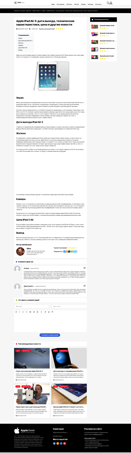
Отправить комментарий (50, 335)
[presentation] (27, 335)
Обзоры (85, 4)
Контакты (101, 4)
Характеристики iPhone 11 (60, 433)
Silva (29, 249)
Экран (20, 38)
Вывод (20, 50)
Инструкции (63, 4)
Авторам (93, 4)
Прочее (79, 4)
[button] (16, 312)
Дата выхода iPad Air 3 (25, 40)
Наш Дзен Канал (57, 436)
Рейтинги (72, 4)
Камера (20, 45)
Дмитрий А (29, 286)
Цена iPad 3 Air (22, 47)
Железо (20, 43)
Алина (26, 268)
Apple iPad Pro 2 (26, 350)
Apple (55, 4)
